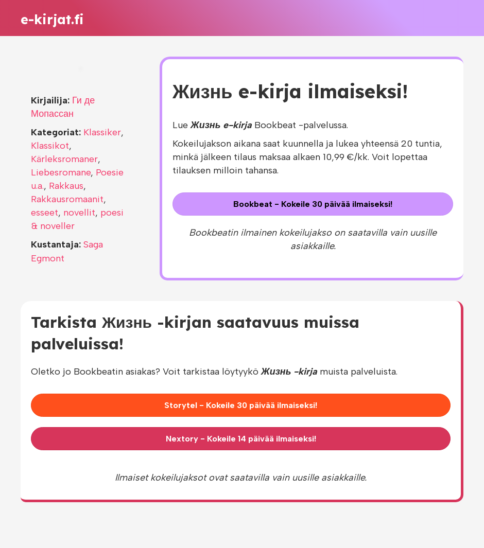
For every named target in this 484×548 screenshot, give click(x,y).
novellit (79, 212)
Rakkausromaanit (67, 199)
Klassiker (102, 132)
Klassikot (50, 145)
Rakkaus (66, 185)
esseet (44, 212)
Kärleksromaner (64, 159)
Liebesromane (61, 172)
